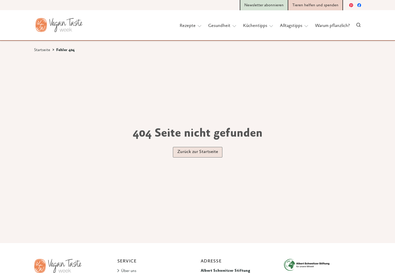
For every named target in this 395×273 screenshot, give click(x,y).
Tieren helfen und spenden (315, 5)
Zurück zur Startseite (197, 152)
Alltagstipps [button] (294, 25)
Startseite (42, 50)
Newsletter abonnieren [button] (264, 5)
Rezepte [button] (191, 25)
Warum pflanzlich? (332, 26)
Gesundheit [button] (222, 25)
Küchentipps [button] (258, 25)
